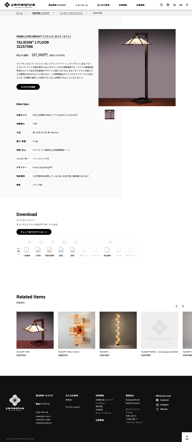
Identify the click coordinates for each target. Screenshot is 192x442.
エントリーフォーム (103, 413)
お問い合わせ (131, 416)
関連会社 (130, 395)
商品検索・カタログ (44, 395)
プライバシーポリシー (134, 422)
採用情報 (100, 395)
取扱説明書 (49, 252)
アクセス (129, 412)
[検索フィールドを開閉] (161, 5)
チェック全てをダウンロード (34, 231)
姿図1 (61, 252)
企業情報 (100, 420)
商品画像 (107, 252)
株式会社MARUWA (133, 399)
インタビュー (101, 403)
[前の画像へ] (176, 306)
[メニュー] (187, 5)
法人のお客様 (72, 395)
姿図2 (72, 252)
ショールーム (42, 412)
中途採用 (99, 409)
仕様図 (38, 252)
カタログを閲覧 (28, 86)
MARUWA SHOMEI (133, 403)
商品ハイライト (43, 403)
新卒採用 (99, 406)
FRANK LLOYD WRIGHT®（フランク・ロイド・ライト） (43, 36)
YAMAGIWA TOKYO (43, 416)
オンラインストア (133, 409)
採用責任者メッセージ (104, 399)
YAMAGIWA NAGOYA (44, 423)
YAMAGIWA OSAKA (43, 419)
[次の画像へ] (183, 306)
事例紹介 (69, 399)
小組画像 (26, 252)
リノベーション (73, 407)
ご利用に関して (132, 419)
